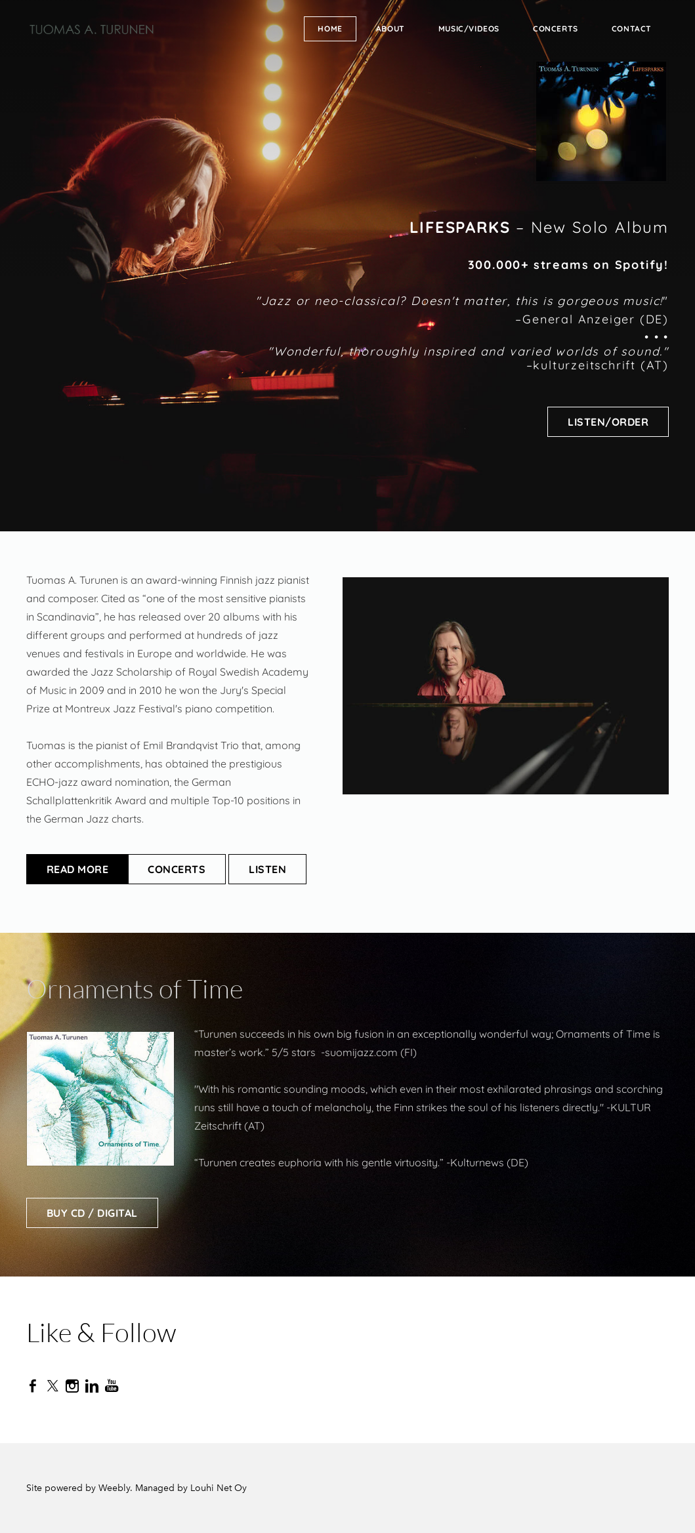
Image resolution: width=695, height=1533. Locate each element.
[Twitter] (52, 1386)
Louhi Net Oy (218, 1488)
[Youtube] (111, 1386)
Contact (632, 28)
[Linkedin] (91, 1386)
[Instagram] (72, 1386)
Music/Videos (468, 28)
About (390, 28)
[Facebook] (32, 1386)
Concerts (555, 28)
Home (330, 28)
